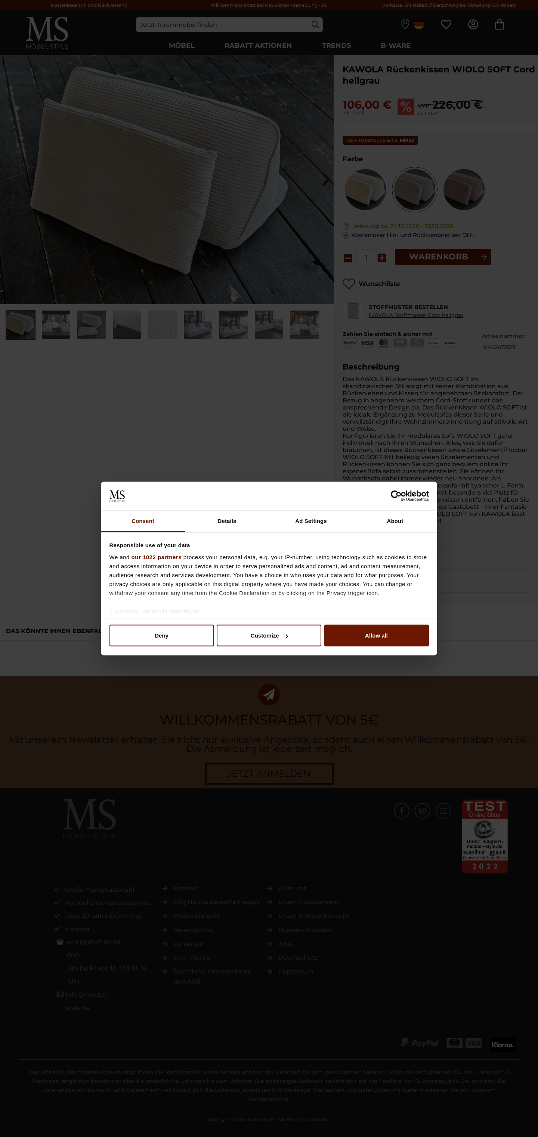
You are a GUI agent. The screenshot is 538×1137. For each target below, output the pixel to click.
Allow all (376, 635)
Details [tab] (227, 520)
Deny (161, 635)
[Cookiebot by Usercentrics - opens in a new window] (396, 496)
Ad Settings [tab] (311, 520)
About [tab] (395, 520)
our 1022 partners (157, 557)
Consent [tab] (143, 520)
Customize (269, 635)
